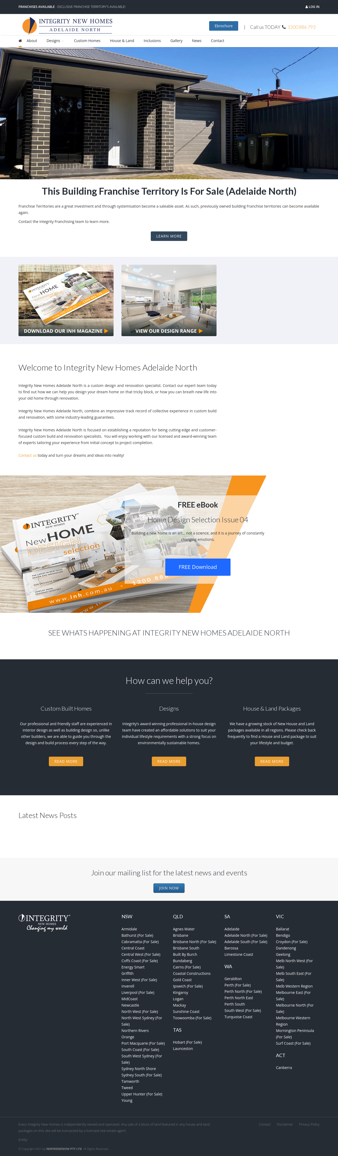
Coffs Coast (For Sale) (139, 960)
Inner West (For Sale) (139, 979)
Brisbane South (186, 948)
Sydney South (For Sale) (141, 1074)
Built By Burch (185, 954)
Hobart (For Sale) (187, 1042)
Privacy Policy (309, 1124)
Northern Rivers (135, 1030)
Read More (66, 761)
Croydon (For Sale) (291, 941)
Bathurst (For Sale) (137, 935)
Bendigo (283, 935)
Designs (55, 40)
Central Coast (133, 948)
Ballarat (282, 928)
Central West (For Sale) (140, 954)
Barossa (231, 948)
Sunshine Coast (186, 1011)
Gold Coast (182, 979)
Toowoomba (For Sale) (192, 1017)
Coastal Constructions (191, 973)
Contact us (27, 455)
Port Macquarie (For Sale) (143, 1043)
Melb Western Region (294, 986)
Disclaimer (285, 1124)
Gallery (176, 40)
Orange (127, 1036)
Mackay (179, 1005)
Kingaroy (180, 992)
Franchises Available (36, 6)
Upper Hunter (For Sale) (141, 1093)
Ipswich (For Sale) (188, 986)
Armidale (129, 928)
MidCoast (129, 998)
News (196, 40)
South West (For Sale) (242, 1010)
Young (126, 1100)
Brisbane (180, 935)
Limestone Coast (238, 954)
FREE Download (198, 566)
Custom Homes (87, 40)
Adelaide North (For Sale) (245, 935)
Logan (178, 998)
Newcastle (130, 1005)
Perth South (234, 1004)
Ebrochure (224, 25)
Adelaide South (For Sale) (245, 941)
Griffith (127, 973)
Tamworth (130, 1081)
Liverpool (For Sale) (137, 992)
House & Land (122, 40)
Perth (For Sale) (237, 985)
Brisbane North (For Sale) (194, 941)
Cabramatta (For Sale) (140, 941)
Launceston (183, 1048)
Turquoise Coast (238, 1016)
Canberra (284, 1067)
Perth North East (238, 997)
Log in (314, 6)
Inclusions (152, 40)
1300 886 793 (302, 27)
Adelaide (232, 928)
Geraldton (233, 978)
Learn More (169, 236)
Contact (217, 40)
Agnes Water (184, 928)
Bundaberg (182, 960)
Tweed (127, 1087)
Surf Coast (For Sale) (293, 1043)
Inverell (127, 986)
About (32, 40)
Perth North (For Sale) (243, 991)
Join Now (169, 887)
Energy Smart (132, 967)
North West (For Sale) (139, 1011)
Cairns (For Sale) (187, 967)
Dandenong (286, 948)
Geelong (283, 954)
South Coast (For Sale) (140, 1049)
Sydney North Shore (138, 1068)
